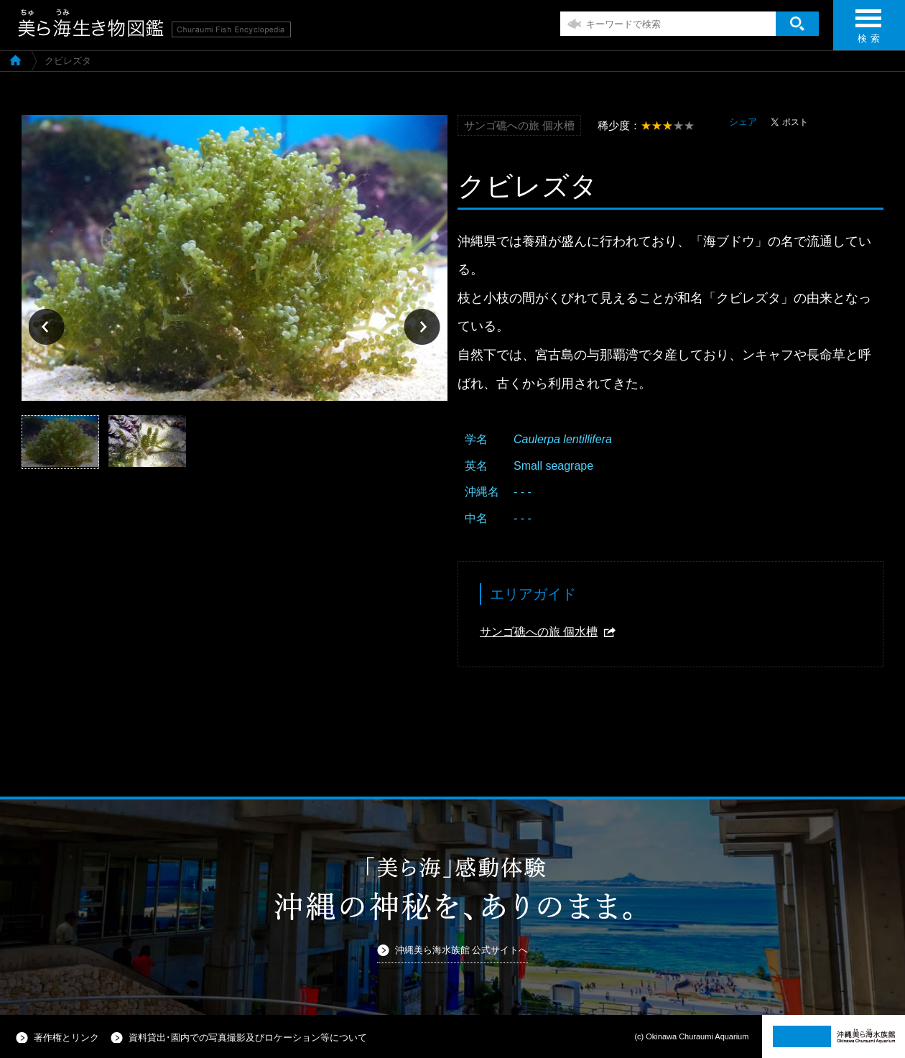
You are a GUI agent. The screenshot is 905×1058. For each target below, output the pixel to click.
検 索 (868, 31)
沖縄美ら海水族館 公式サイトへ (462, 950)
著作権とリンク (66, 1037)
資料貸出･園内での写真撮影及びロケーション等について (248, 1037)
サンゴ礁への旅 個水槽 (539, 632)
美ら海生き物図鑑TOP (15, 59)
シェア (743, 121)
